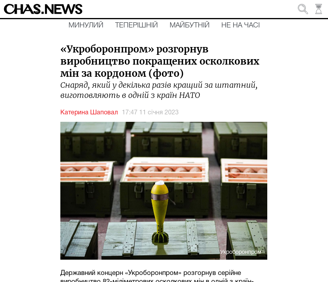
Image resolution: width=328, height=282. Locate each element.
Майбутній (190, 25)
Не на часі (240, 25)
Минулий (86, 25)
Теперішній (136, 25)
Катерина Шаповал (89, 113)
